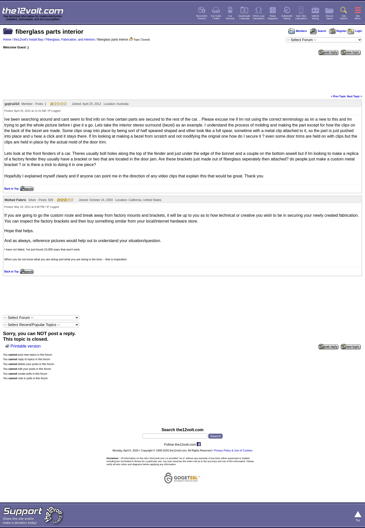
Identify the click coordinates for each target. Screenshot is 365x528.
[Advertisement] (182, 74)
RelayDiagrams (273, 17)
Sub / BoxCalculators (301, 17)
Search (318, 31)
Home (7, 39)
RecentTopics (329, 17)
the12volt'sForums (201, 17)
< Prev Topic (338, 96)
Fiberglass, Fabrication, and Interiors (70, 39)
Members (297, 31)
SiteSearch (344, 17)
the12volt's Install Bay (28, 39)
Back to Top (11, 188)
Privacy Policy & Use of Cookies (233, 450)
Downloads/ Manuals (244, 17)
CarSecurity (230, 17)
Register (338, 31)
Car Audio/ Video (216, 17)
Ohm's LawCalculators (259, 17)
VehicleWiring (315, 17)
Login (355, 31)
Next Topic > (354, 96)
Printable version (25, 346)
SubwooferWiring (287, 17)
